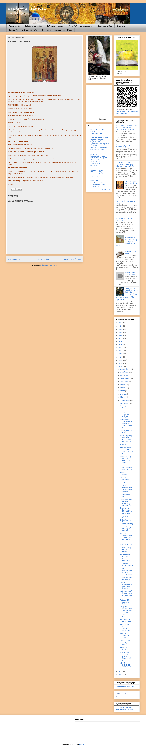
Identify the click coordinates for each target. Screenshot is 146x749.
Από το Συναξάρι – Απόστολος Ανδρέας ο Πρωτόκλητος (97, 184)
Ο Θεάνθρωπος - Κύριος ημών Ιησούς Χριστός (126, 522)
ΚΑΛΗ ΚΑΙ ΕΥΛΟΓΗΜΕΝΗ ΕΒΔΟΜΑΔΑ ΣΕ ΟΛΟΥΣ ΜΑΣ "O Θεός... (126, 611)
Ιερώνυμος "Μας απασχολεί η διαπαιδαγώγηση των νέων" (126, 438)
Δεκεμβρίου (124, 369)
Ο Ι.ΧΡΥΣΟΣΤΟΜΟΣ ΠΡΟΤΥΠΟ (126, 467)
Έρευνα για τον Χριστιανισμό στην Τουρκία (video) (125, 459)
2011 (121, 366)
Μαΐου (122, 391)
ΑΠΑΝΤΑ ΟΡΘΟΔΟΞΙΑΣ (99, 138)
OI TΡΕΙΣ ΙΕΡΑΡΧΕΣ (124, 478)
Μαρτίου (123, 397)
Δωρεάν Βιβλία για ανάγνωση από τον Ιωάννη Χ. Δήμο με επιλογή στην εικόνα (126, 240)
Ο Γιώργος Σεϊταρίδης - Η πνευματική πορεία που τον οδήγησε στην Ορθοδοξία (125, 164)
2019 (121, 341)
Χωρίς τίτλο (124, 444)
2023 (121, 329)
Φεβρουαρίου (125, 400)
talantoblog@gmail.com (125, 686)
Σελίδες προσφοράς (55, 26)
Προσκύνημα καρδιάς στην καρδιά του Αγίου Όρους (125, 708)
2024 (121, 326)
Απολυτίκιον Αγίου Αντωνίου (126, 564)
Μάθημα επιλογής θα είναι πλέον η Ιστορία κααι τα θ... (126, 594)
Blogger (81, 744)
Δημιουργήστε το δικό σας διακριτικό (126, 697)
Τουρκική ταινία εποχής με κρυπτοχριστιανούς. (126, 450)
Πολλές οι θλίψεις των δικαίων (126, 578)
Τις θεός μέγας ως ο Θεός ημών (131, 183)
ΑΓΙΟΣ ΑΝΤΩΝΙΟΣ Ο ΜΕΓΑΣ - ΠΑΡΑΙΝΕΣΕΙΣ (126, 571)
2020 (121, 338)
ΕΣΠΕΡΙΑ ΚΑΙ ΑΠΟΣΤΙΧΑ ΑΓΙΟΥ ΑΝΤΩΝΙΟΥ (125, 557)
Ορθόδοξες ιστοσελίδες (33, 26)
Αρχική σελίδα (14, 26)
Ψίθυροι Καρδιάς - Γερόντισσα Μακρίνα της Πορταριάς (98, 174)
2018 (121, 344)
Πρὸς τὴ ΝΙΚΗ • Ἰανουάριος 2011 (125, 602)
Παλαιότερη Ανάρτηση (72, 259)
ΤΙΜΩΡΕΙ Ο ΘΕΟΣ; (124, 473)
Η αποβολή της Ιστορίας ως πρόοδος (125, 529)
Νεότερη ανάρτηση (15, 259)
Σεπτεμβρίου (125, 378)
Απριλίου (123, 394)
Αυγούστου (124, 381)
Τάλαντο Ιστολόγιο (121, 693)
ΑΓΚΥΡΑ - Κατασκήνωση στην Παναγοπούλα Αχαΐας (98, 156)
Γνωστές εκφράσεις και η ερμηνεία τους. (124, 146)
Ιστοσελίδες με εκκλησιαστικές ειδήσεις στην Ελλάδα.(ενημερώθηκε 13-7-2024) (126, 127)
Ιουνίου (123, 388)
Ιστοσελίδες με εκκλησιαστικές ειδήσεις (57, 30)
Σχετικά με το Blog (105, 26)
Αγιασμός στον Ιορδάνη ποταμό (125, 642)
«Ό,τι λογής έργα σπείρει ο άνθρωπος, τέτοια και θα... (126, 502)
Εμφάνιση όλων (106, 189)
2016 (121, 351)
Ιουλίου (123, 385)
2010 (121, 672)
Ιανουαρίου (124, 403)
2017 (121, 348)
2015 (121, 354)
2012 (121, 363)
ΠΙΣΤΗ (122, 482)
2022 (121, 332)
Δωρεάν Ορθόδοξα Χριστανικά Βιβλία (23, 30)
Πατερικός (94, 180)
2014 (121, 357)
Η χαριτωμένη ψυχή (125, 495)
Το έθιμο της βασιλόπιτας (125, 648)
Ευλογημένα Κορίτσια (124, 407)
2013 (121, 360)
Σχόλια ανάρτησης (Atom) (48, 265)
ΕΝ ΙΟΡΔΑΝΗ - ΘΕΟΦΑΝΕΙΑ (125, 620)
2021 (121, 335)
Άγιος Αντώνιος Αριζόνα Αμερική (125, 549)
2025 (121, 323)
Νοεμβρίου (124, 372)
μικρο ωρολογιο (96, 170)
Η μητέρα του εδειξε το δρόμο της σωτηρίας (124, 414)
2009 (121, 675)
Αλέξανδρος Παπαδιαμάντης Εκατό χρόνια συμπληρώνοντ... (126, 537)
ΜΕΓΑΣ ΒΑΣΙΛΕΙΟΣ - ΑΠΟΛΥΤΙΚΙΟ (125, 665)
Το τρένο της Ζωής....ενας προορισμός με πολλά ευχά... (126, 511)
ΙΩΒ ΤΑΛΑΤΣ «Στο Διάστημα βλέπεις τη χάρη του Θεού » (126, 423)
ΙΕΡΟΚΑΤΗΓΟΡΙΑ (126, 544)
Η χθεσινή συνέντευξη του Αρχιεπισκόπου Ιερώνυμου (126, 488)
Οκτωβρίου (124, 375)
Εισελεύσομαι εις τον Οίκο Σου (131, 273)
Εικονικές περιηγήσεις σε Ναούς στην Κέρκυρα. (126, 585)
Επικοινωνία (121, 26)
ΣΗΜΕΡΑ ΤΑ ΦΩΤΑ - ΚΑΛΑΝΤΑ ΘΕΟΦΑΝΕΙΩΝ (126, 627)
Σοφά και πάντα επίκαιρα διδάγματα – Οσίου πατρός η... (126, 656)
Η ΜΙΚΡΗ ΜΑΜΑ (96, 133)
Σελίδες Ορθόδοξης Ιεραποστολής (80, 26)
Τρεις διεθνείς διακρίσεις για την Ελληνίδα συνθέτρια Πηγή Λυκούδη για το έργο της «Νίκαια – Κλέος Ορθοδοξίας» (127, 294)
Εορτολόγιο (102, 119)
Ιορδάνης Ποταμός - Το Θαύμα (125, 635)
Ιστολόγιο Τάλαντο (26, 8)
